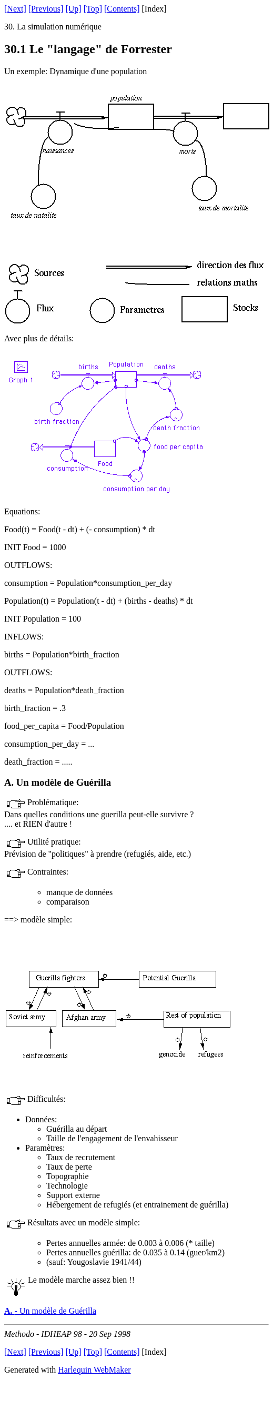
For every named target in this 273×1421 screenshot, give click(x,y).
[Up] (73, 8)
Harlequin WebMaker (94, 1369)
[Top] (93, 8)
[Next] (15, 8)
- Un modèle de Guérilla (50, 1310)
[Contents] (122, 8)
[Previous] (46, 8)
